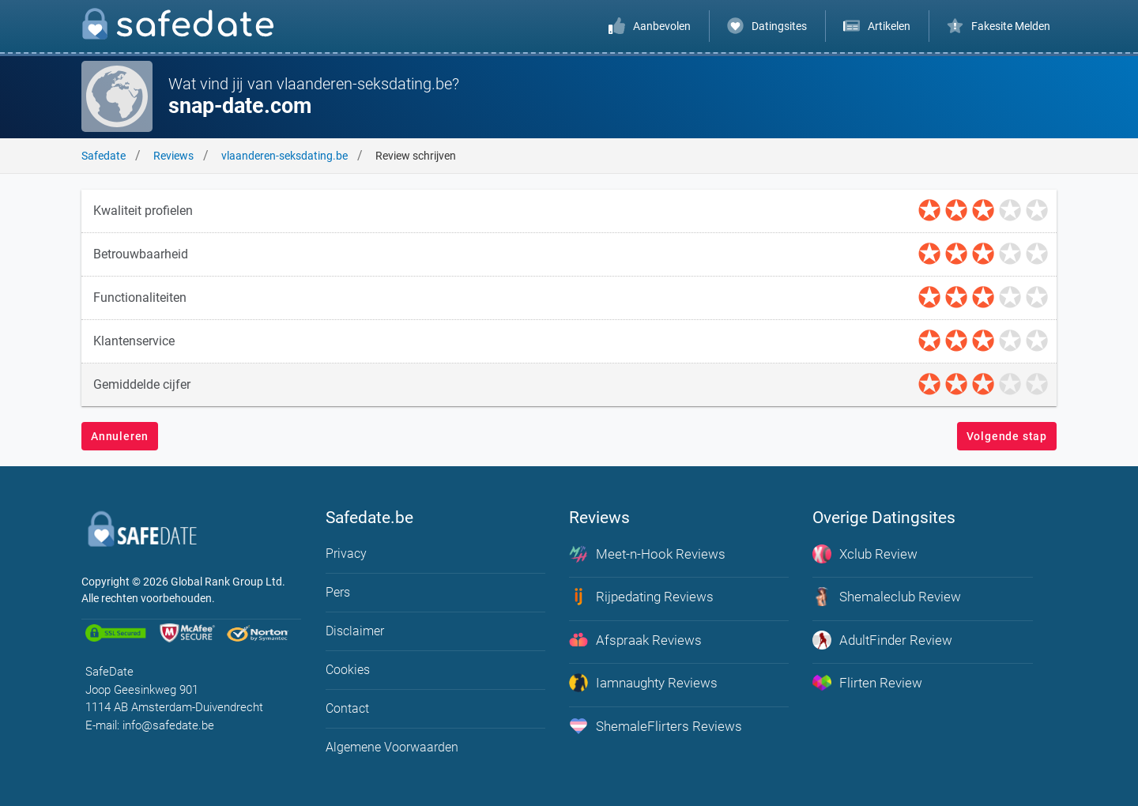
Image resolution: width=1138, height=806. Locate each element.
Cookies (348, 669)
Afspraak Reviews (635, 640)
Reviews (173, 155)
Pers (338, 592)
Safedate (103, 155)
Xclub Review (865, 553)
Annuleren (120, 436)
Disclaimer (355, 630)
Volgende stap (1007, 436)
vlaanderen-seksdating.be (284, 155)
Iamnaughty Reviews (643, 682)
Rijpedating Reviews (641, 596)
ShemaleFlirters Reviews (655, 726)
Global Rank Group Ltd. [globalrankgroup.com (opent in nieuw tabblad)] (228, 581)
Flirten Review (867, 682)
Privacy (346, 553)
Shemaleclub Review (886, 596)
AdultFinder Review (882, 640)
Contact (347, 708)
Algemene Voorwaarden (392, 747)
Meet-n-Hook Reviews (647, 553)
